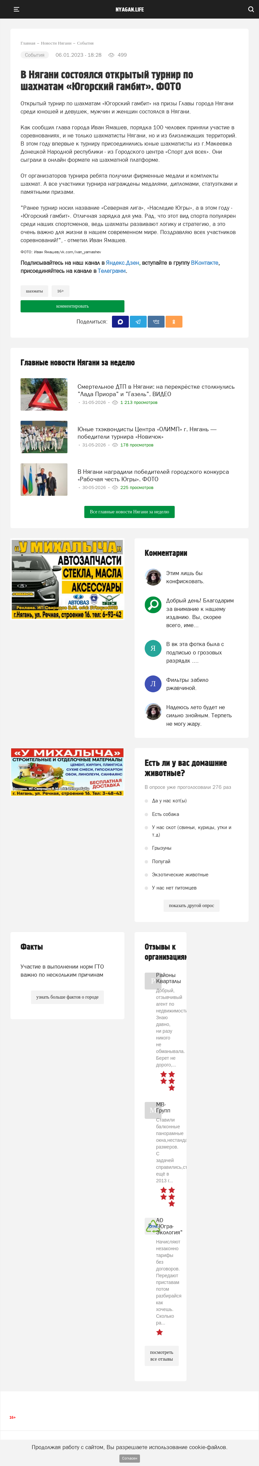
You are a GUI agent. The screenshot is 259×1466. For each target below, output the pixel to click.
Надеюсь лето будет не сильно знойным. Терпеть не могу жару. (199, 715)
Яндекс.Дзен (122, 262)
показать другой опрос (191, 905)
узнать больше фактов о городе (67, 997)
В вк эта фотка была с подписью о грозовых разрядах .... (195, 652)
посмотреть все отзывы (161, 1356)
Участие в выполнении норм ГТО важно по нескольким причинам (62, 970)
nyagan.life (130, 9)
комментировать (72, 306)
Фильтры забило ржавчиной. (187, 683)
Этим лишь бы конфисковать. (185, 577)
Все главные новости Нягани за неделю (129, 511)
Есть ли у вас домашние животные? (186, 768)
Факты (32, 947)
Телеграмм (111, 270)
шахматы (34, 290)
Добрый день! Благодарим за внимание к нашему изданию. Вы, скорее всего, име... (200, 612)
